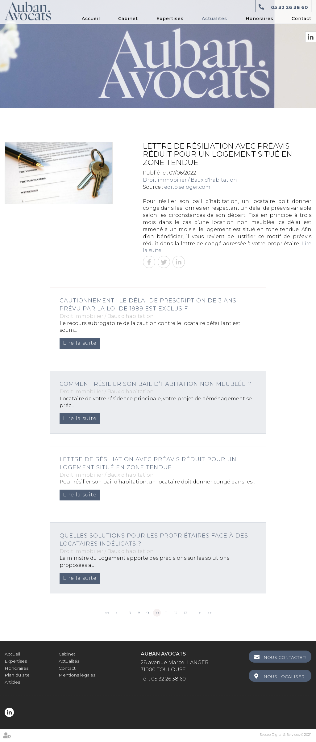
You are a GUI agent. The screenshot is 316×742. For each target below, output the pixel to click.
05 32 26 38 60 (289, 7)
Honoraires (259, 18)
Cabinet (128, 18)
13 (185, 612)
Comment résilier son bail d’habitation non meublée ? (155, 384)
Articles (12, 682)
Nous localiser (284, 676)
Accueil (91, 18)
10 (157, 612)
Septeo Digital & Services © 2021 (285, 734)
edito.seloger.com (187, 187)
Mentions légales (77, 675)
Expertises (170, 18)
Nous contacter (285, 657)
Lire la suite (80, 343)
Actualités (214, 18)
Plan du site (17, 675)
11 (166, 612)
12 (175, 612)
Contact (301, 18)
